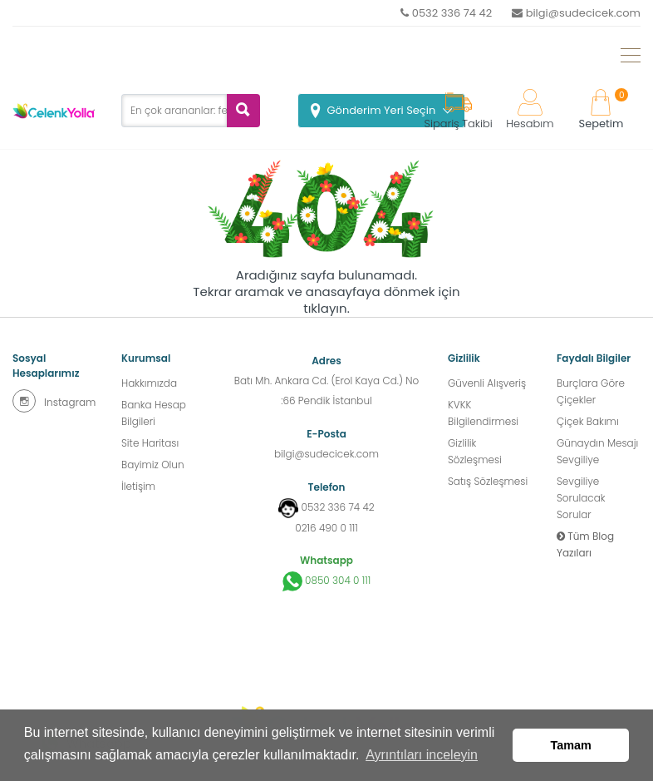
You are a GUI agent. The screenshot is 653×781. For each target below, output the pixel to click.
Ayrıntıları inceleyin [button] (422, 755)
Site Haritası (150, 443)
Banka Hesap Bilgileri (153, 413)
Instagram (54, 401)
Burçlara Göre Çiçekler (591, 391)
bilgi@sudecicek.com (576, 13)
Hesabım (529, 110)
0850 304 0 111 (326, 581)
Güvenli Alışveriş (487, 383)
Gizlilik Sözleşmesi (475, 451)
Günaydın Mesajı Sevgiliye (597, 451)
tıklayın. (326, 308)
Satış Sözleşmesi (488, 481)
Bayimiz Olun (152, 464)
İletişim (138, 486)
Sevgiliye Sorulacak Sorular (581, 497)
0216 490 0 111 (326, 528)
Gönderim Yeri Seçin (381, 110)
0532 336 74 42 (446, 13)
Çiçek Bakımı (588, 421)
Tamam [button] (571, 745)
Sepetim (601, 110)
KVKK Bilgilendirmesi (483, 413)
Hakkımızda (149, 383)
